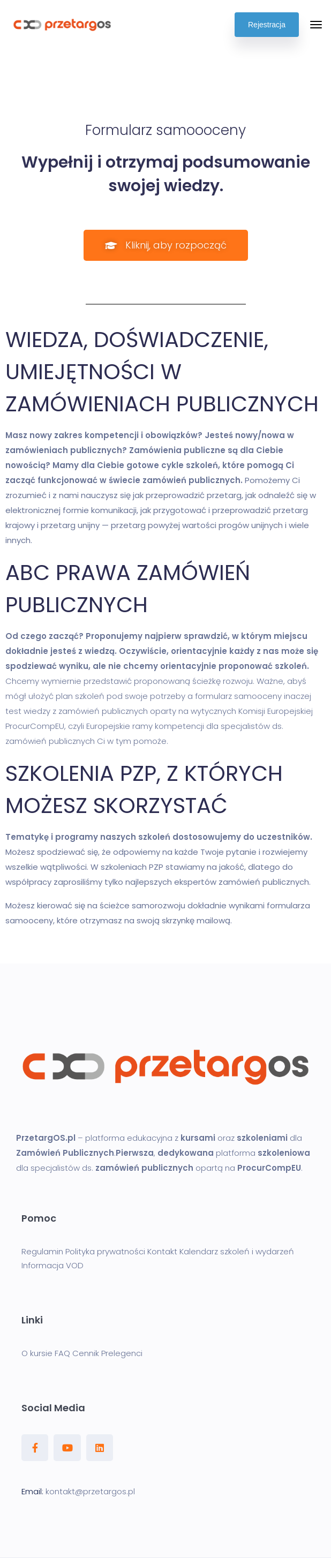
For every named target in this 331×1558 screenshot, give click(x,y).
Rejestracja (266, 24)
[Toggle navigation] (316, 24)
